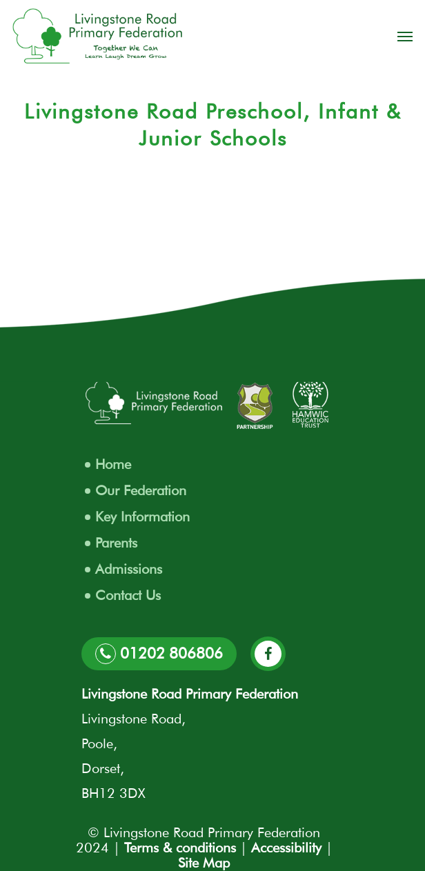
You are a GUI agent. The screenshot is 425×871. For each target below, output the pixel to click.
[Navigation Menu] (405, 36)
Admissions (128, 569)
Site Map (204, 862)
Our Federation (140, 490)
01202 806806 (159, 653)
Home (113, 464)
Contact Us (128, 595)
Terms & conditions (180, 847)
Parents (116, 542)
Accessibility (286, 847)
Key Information (142, 516)
